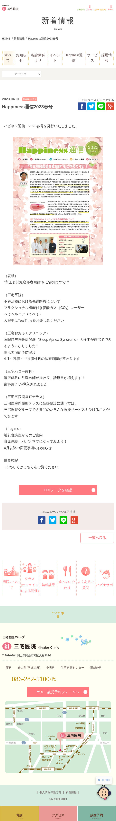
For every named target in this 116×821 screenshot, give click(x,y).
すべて (8, 57)
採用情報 (106, 57)
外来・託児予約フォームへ (58, 692)
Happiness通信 (73, 57)
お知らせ (21, 57)
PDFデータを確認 (58, 490)
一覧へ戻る (97, 538)
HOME (6, 38)
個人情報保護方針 (50, 792)
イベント (55, 57)
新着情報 (19, 38)
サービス (92, 57)
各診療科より (38, 57)
